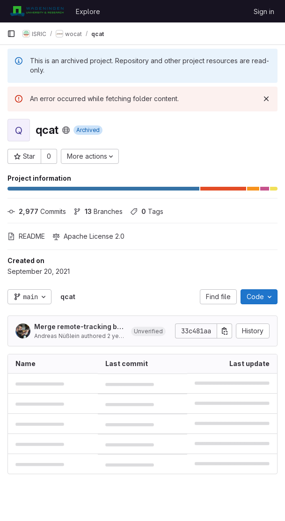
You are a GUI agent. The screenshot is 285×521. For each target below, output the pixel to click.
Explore (88, 11)
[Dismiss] (266, 98)
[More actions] (90, 156)
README (26, 236)
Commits (36, 211)
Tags (146, 211)
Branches (98, 211)
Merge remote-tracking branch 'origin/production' (79, 327)
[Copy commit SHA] (224, 330)
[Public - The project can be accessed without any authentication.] (66, 130)
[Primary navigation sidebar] (11, 33)
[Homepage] (36, 11)
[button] (148, 331)
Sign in (264, 11)
